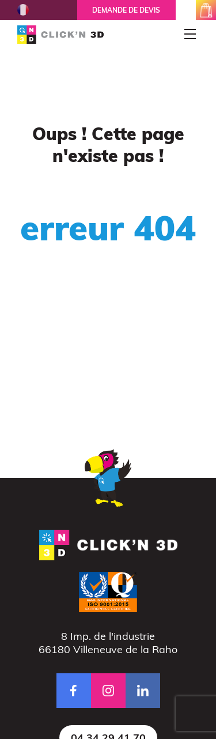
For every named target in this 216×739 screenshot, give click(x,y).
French (23, 10)
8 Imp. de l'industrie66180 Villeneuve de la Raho (108, 642)
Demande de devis (126, 10)
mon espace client (186, 10)
